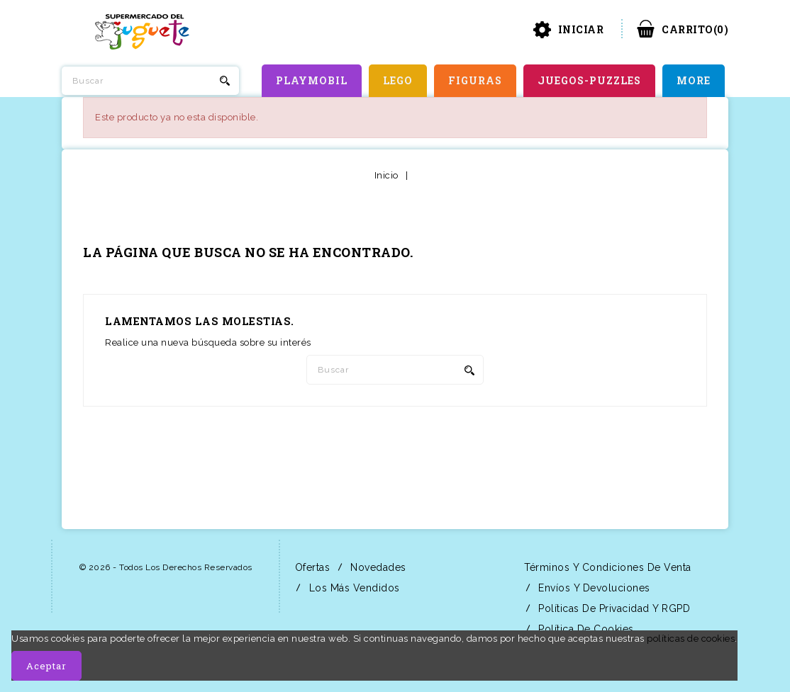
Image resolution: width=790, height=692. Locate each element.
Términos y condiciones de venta (606, 567)
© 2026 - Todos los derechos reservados (165, 567)
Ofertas (310, 567)
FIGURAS (475, 80)
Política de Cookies (584, 629)
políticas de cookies (691, 638)
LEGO (398, 80)
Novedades (376, 567)
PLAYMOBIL (311, 80)
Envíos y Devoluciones (592, 588)
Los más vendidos (353, 588)
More (694, 80)
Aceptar (46, 665)
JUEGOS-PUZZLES (589, 80)
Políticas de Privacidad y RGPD (613, 608)
